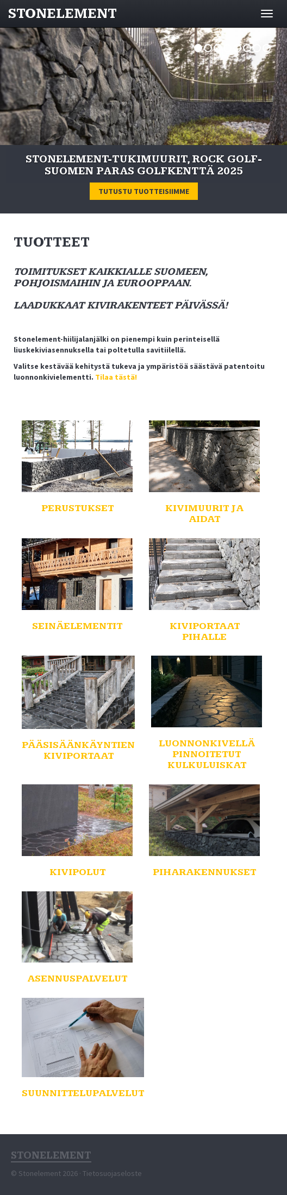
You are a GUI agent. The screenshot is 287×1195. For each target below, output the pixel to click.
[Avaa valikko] (267, 13)
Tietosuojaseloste (112, 1173)
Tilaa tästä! (116, 377)
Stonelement (62, 13)
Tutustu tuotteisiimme (143, 191)
